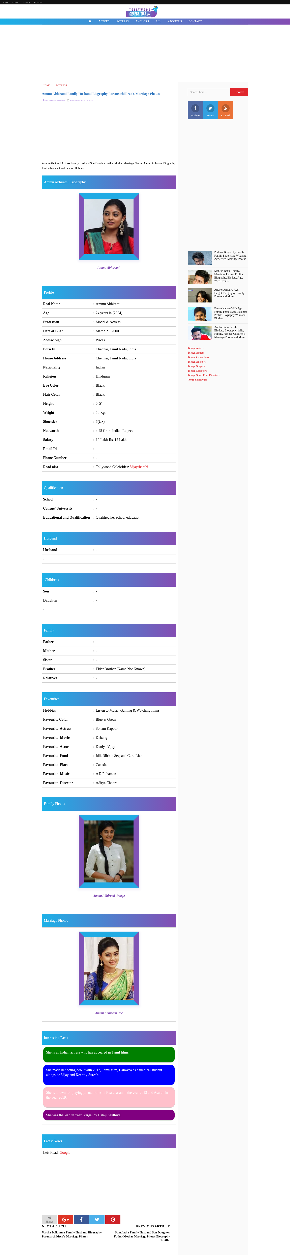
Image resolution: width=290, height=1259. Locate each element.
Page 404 (38, 2)
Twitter (210, 110)
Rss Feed (225, 110)
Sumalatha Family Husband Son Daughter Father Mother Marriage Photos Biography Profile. (142, 1236)
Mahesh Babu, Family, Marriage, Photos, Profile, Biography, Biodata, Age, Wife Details (228, 276)
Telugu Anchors (197, 361)
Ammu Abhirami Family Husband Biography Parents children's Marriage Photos (101, 94)
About (5, 2)
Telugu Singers (196, 366)
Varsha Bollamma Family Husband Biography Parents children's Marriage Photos (72, 1234)
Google (65, 1153)
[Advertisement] (145, 54)
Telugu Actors (196, 348)
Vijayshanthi (139, 467)
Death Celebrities (197, 379)
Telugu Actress (196, 352)
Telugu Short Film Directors (204, 375)
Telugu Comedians (198, 357)
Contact (15, 2)
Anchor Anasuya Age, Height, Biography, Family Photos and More (229, 293)
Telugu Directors (197, 370)
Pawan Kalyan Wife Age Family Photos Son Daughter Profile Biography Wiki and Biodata (230, 313)
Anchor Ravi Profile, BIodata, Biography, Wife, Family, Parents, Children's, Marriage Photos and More (229, 332)
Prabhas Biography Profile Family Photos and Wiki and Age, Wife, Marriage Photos (230, 256)
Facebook (195, 110)
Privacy (26, 2)
